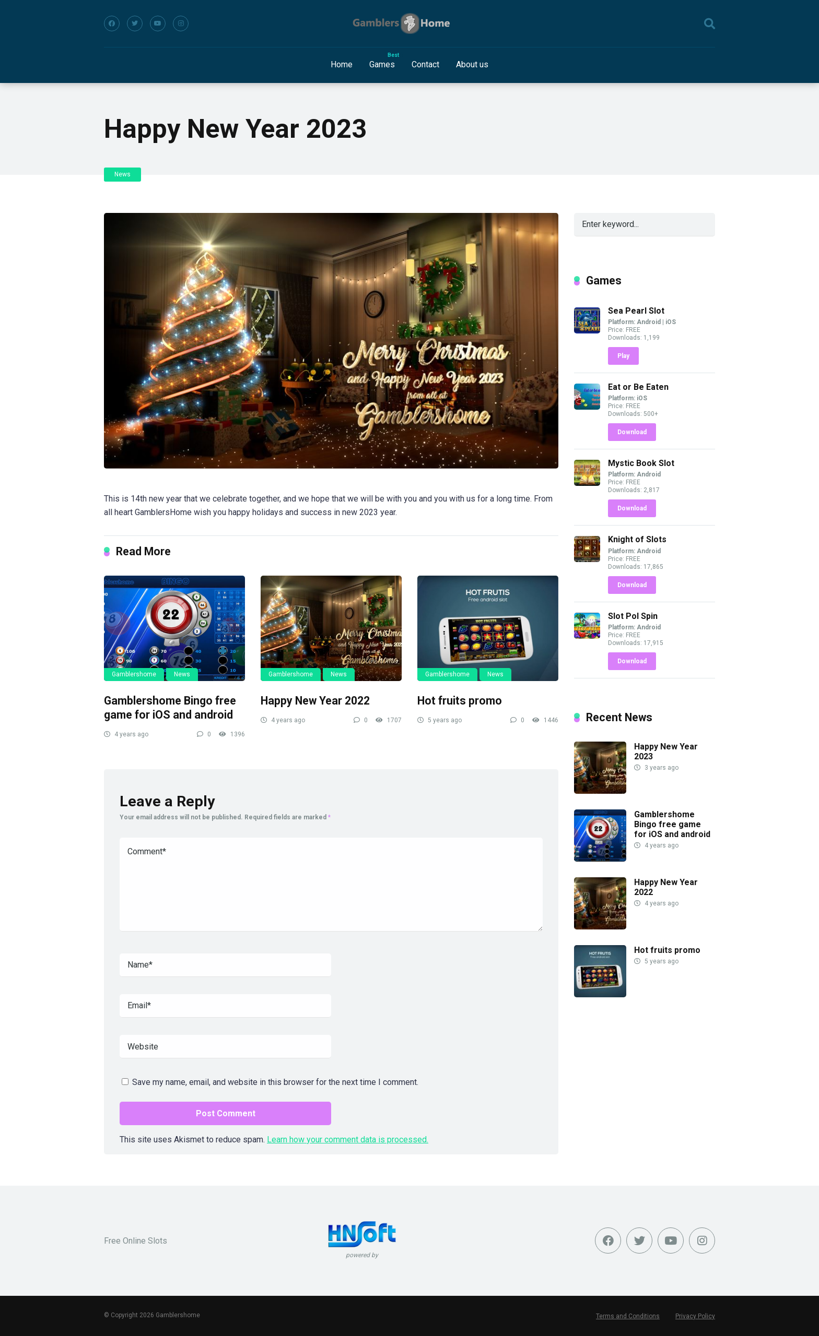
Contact (425, 64)
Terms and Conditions (628, 1316)
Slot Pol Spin (633, 616)
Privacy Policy (695, 1316)
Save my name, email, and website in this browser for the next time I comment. (275, 1082)
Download (632, 432)
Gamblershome (134, 674)
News (122, 174)
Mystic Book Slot (641, 463)
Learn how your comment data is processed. (347, 1139)
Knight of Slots (637, 539)
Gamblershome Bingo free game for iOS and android (170, 707)
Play (623, 356)
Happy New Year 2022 (315, 700)
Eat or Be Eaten (638, 387)
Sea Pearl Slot (636, 311)
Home (342, 64)
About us (472, 64)
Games (382, 64)
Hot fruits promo (459, 700)
